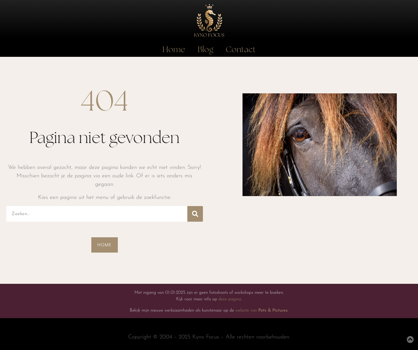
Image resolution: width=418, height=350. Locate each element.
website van (261, 310)
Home (173, 50)
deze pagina (229, 299)
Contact (241, 50)
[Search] (195, 214)
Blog (205, 50)
